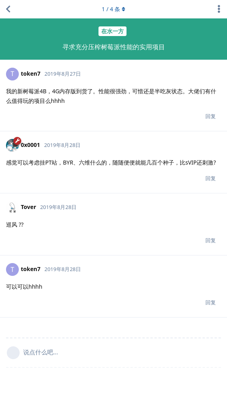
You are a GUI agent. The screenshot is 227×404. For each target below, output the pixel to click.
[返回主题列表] (8, 9)
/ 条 (113, 9)
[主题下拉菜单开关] (219, 9)
